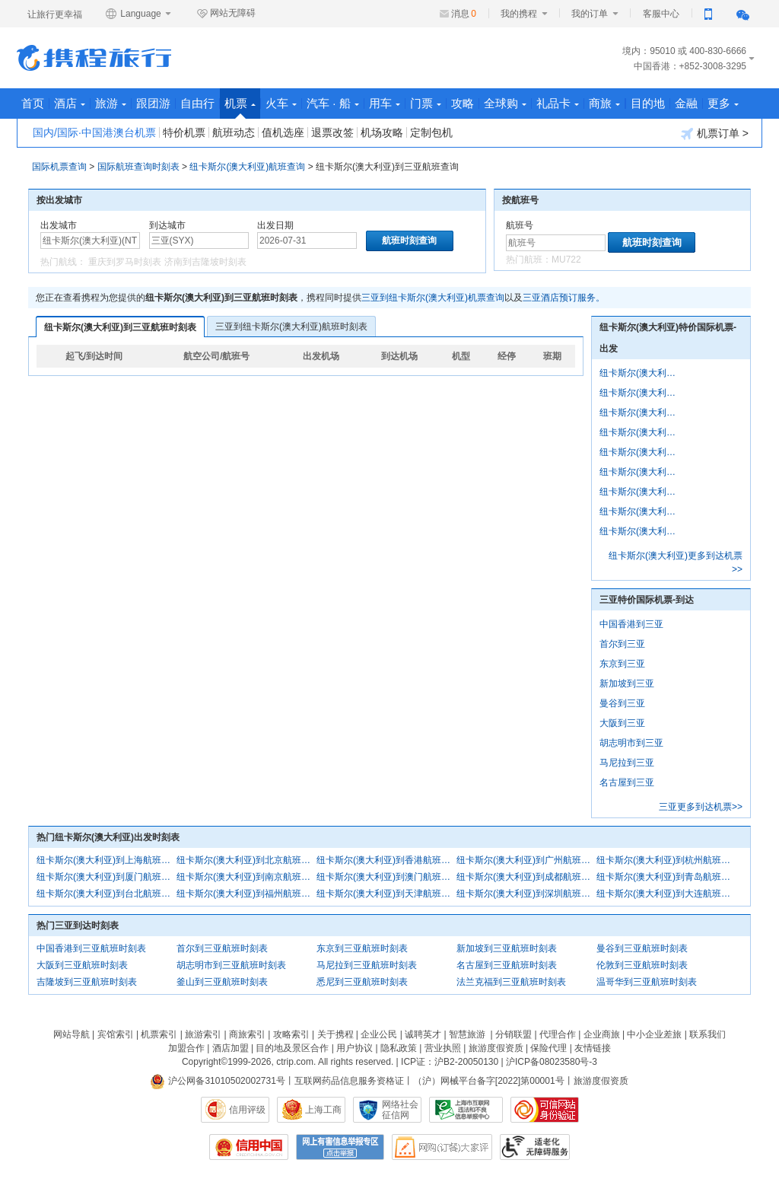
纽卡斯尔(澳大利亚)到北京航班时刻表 (246, 860)
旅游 (110, 103)
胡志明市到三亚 (631, 743)
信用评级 (247, 1109)
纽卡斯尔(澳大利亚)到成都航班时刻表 (526, 877)
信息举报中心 (466, 1110)
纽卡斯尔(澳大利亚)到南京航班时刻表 (246, 877)
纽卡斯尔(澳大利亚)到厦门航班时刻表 (106, 877)
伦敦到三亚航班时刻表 (642, 965)
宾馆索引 (115, 1034)
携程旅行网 (94, 58)
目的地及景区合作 (292, 1048)
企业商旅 (601, 1034)
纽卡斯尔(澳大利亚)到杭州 (640, 452)
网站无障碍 (226, 14)
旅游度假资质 (496, 1048)
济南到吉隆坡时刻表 (205, 262)
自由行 (197, 103)
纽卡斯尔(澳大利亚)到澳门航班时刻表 (386, 877)
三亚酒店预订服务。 (564, 297)
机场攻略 (382, 132)
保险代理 (548, 1048)
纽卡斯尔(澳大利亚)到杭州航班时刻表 (666, 860)
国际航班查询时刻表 (138, 166)
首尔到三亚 (622, 644)
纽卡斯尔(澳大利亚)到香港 (640, 412)
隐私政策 (398, 1048)
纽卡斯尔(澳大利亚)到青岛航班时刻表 (666, 877)
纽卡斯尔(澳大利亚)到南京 (640, 491)
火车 (281, 103)
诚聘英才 (423, 1034)
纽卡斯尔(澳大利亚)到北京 (640, 392)
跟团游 (153, 103)
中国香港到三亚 (631, 624)
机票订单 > (715, 133)
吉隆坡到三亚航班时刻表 (87, 982)
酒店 (69, 103)
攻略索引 (291, 1034)
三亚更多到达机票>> (700, 806)
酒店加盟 (230, 1048)
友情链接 (592, 1048)
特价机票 (184, 132)
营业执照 (442, 1048)
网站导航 (71, 1034)
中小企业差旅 (654, 1034)
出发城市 (58, 225)
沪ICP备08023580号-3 (551, 1061)
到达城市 (167, 225)
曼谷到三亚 (622, 703)
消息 (463, 13)
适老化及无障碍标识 (535, 1147)
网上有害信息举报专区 (340, 1147)
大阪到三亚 (622, 723)
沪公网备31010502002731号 (218, 1080)
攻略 (462, 103)
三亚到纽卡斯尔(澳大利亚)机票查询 (432, 297)
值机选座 (283, 132)
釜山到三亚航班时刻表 (222, 982)
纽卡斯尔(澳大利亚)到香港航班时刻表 (386, 860)
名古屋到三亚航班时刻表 (506, 965)
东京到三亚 (622, 663)
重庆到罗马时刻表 (124, 262)
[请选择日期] (307, 240)
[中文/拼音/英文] (90, 240)
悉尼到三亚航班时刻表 (362, 982)
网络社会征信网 (400, 1109)
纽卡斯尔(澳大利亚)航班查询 (247, 166)
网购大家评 (442, 1147)
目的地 (648, 103)
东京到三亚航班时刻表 (362, 948)
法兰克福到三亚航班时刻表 (511, 982)
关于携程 (335, 1034)
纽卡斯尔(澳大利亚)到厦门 (640, 472)
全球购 (505, 103)
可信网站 (544, 1110)
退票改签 (332, 132)
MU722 (566, 259)
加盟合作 (186, 1048)
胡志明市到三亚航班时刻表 (231, 965)
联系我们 (707, 1034)
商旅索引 (247, 1034)
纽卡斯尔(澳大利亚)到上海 (640, 373)
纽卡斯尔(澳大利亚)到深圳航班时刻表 (526, 893)
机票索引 (159, 1034)
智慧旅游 (467, 1034)
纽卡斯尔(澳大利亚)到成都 (640, 531)
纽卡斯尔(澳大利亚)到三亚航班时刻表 (120, 327)
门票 (425, 103)
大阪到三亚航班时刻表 (82, 965)
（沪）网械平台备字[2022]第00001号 (488, 1080)
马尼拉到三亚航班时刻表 (366, 965)
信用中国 (248, 1147)
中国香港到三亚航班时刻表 (91, 948)
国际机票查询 (59, 166)
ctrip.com (294, 1061)
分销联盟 (513, 1034)
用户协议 (354, 1048)
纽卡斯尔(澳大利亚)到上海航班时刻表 (106, 860)
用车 (384, 103)
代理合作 (557, 1034)
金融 (686, 103)
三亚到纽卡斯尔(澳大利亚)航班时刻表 (291, 326)
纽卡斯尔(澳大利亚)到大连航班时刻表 (666, 893)
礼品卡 (557, 103)
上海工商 (323, 1109)
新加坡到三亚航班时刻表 (506, 948)
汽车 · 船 (333, 103)
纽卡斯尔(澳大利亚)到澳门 (640, 511)
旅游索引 (203, 1034)
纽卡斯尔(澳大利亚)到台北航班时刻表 (106, 893)
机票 (240, 108)
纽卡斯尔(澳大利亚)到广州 (640, 432)
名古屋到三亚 (626, 782)
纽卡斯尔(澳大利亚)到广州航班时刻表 (526, 860)
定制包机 (431, 132)
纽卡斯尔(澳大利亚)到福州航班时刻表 (246, 893)
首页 (32, 103)
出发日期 (275, 225)
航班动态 (233, 132)
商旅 (604, 103)
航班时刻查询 (652, 242)
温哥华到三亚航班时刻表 (646, 982)
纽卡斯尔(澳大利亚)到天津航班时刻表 (386, 893)
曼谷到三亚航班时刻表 (642, 948)
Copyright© (204, 1061)
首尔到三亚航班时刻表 (222, 948)
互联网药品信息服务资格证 (349, 1080)
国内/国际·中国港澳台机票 (94, 132)
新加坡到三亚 (626, 683)
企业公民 (379, 1034)
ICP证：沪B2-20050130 (449, 1061)
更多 (723, 103)
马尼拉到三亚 (626, 762)
